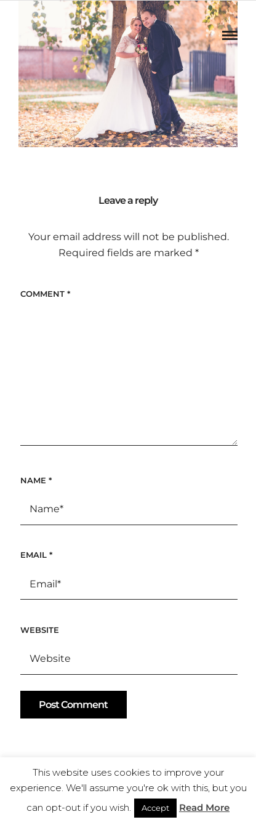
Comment (45, 294)
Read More (204, 807)
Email (36, 555)
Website (39, 630)
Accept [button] (155, 808)
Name (36, 480)
